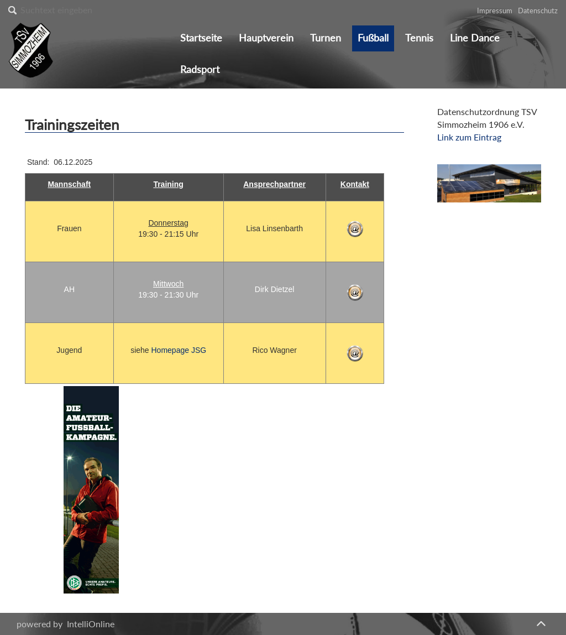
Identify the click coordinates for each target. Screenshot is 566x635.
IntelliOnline (90, 623)
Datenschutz (538, 10)
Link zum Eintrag (469, 137)
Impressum (494, 10)
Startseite (201, 38)
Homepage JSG (179, 350)
